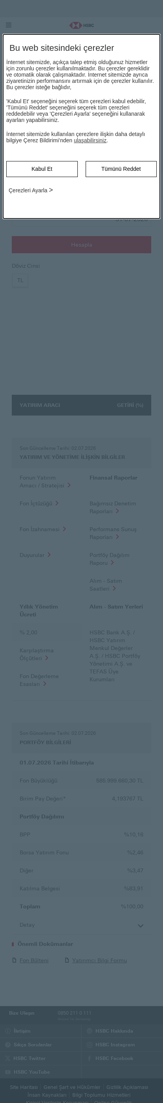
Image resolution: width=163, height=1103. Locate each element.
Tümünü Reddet (121, 169)
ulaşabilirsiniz (90, 140)
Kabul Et (41, 169)
